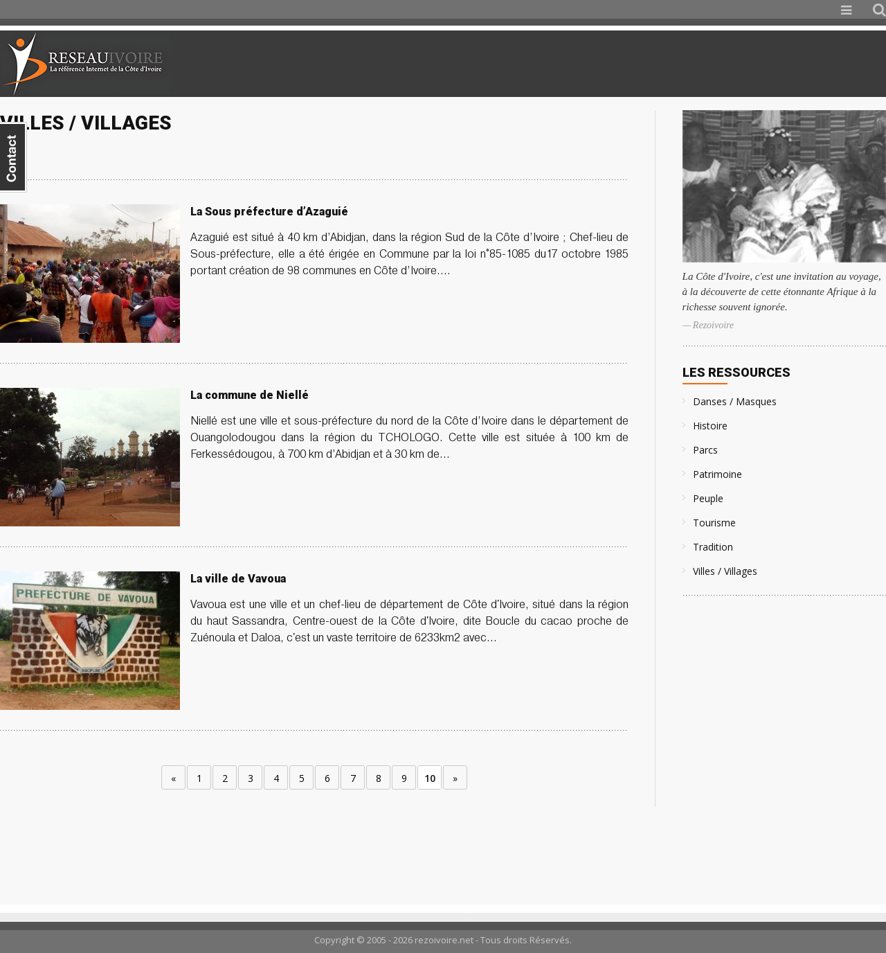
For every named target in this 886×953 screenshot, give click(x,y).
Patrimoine (717, 474)
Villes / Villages (725, 571)
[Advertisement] (723, 63)
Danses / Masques (735, 401)
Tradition (713, 546)
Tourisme (714, 522)
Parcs (705, 449)
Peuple (708, 498)
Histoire (710, 425)
